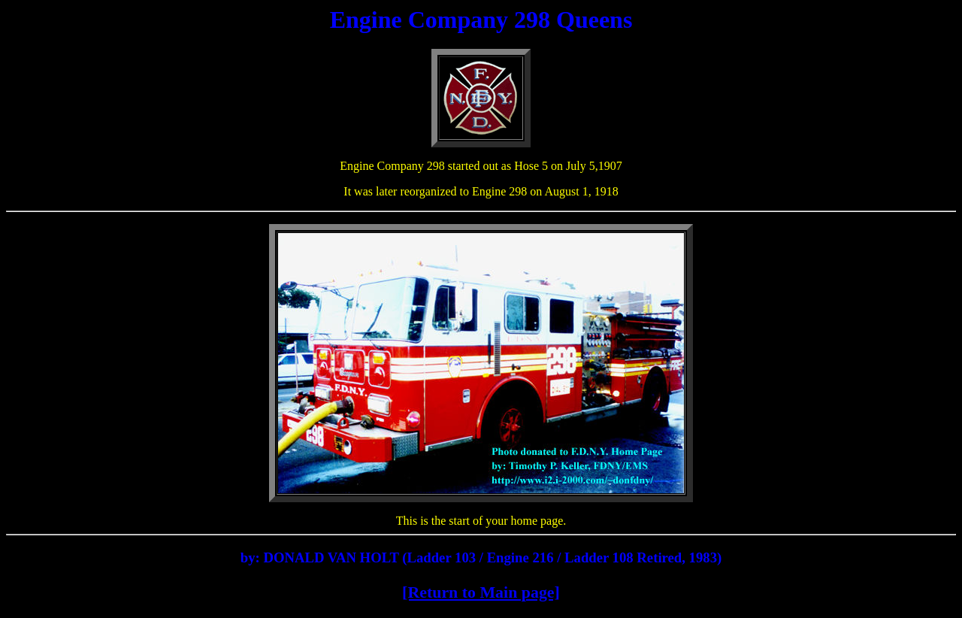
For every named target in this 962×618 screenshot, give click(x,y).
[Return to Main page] (481, 592)
